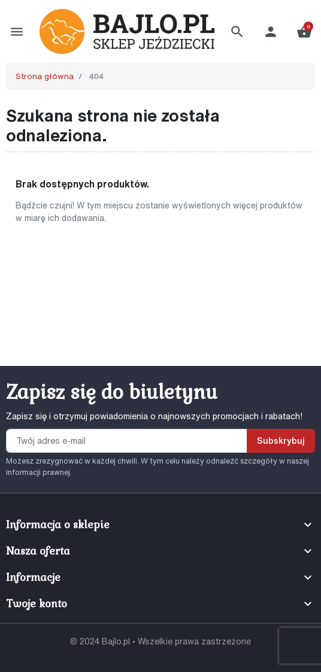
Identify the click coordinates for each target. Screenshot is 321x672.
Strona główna (45, 76)
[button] (237, 32)
